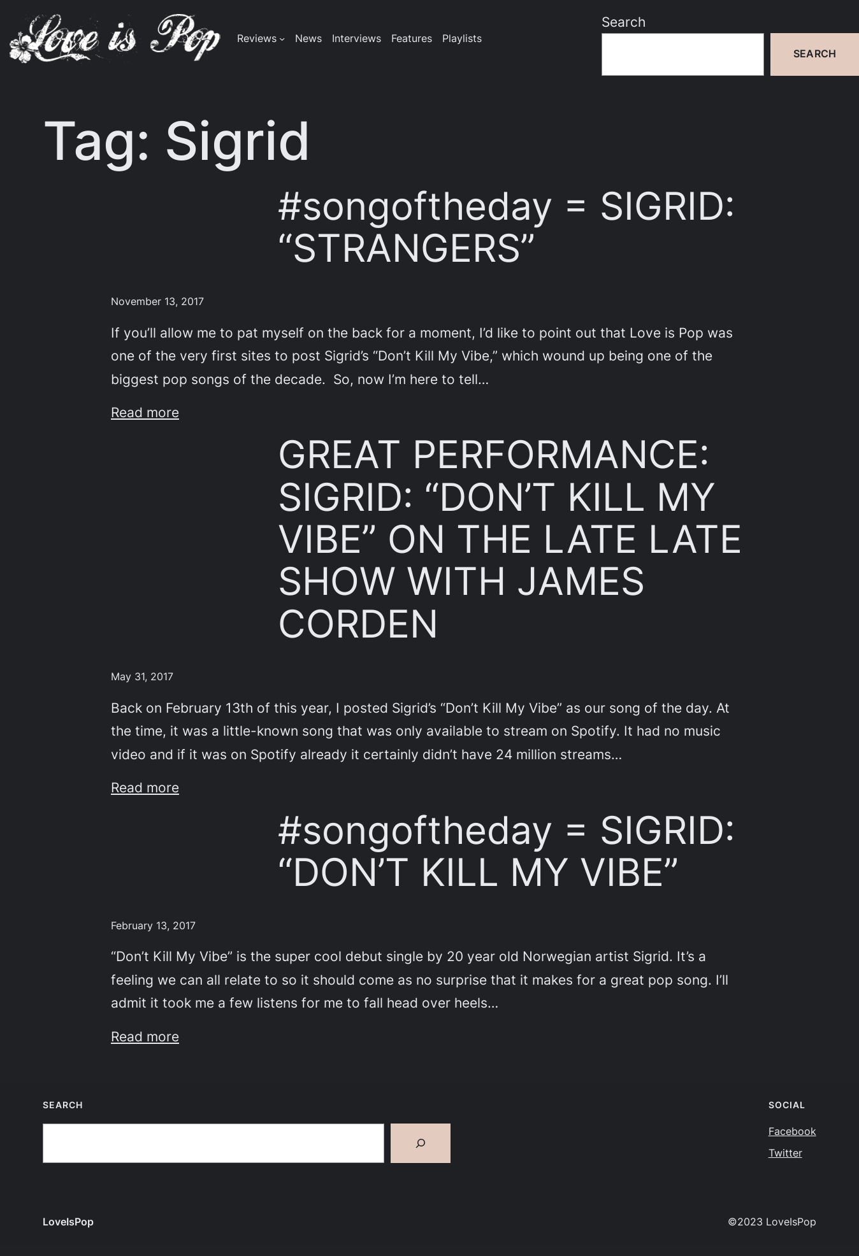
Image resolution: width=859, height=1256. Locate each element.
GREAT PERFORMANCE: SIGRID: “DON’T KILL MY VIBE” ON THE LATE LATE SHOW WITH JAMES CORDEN (510, 539)
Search (624, 21)
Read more (145, 412)
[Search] (421, 1143)
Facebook (792, 1131)
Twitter (785, 1153)
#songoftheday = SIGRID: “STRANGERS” (506, 227)
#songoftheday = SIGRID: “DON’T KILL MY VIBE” (506, 852)
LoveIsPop (68, 1222)
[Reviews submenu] (282, 38)
